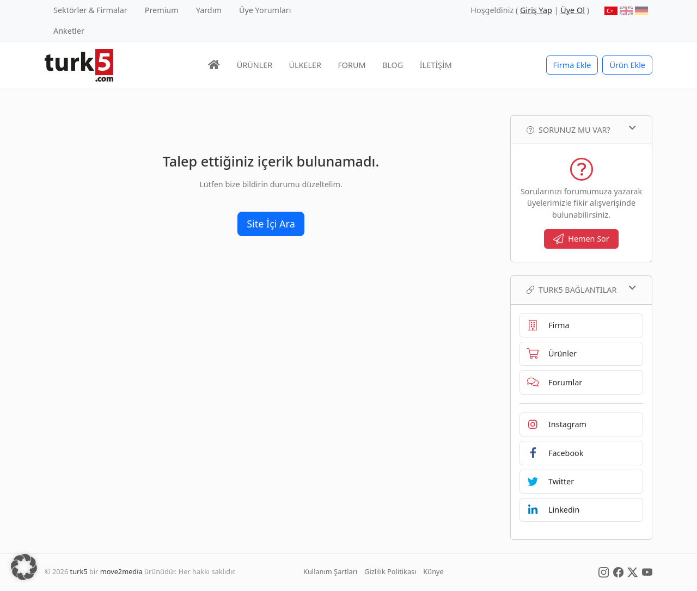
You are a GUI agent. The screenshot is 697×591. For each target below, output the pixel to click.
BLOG (392, 65)
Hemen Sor (581, 238)
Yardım (209, 10)
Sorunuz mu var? (581, 129)
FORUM (351, 65)
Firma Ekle (572, 65)
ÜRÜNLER (254, 65)
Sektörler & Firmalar (90, 10)
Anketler (68, 31)
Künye (433, 571)
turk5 (79, 571)
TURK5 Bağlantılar (581, 289)
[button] (24, 567)
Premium (162, 10)
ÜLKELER (305, 65)
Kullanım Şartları (330, 571)
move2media (121, 571)
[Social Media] (603, 571)
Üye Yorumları (265, 10)
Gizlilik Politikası (390, 571)
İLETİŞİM (436, 65)
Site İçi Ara (271, 223)
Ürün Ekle (627, 65)
